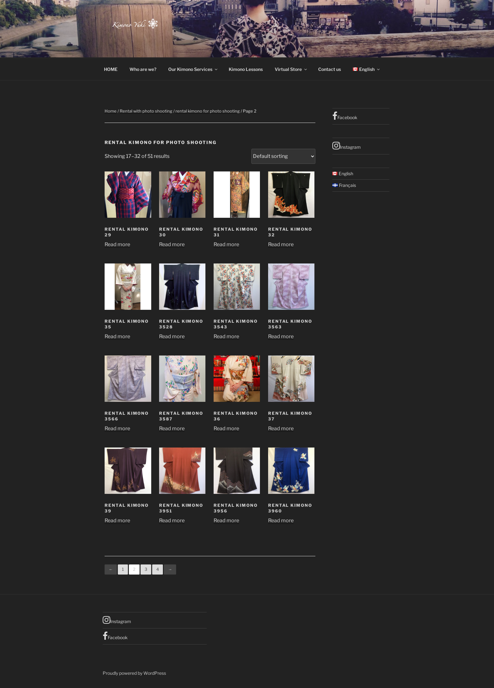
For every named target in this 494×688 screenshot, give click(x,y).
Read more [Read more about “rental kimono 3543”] (226, 336)
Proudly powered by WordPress (134, 673)
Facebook (344, 116)
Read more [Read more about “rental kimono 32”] (281, 244)
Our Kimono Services (193, 69)
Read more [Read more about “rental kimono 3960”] (281, 520)
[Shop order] (283, 156)
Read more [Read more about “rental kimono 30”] (172, 244)
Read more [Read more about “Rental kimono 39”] (117, 520)
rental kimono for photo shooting (207, 110)
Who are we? (142, 69)
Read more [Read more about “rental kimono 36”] (226, 428)
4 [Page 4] (157, 569)
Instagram (346, 145)
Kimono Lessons (246, 69)
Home (111, 110)
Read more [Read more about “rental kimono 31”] (226, 244)
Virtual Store (291, 69)
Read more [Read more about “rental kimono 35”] (117, 336)
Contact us (329, 69)
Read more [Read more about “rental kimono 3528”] (172, 336)
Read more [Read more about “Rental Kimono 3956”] (226, 520)
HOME (111, 69)
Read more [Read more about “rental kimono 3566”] (117, 428)
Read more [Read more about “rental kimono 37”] (281, 428)
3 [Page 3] (146, 569)
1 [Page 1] (123, 569)
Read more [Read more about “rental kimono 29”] (117, 244)
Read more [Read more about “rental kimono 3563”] (281, 336)
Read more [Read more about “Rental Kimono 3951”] (172, 520)
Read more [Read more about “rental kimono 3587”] (172, 428)
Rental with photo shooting (146, 110)
